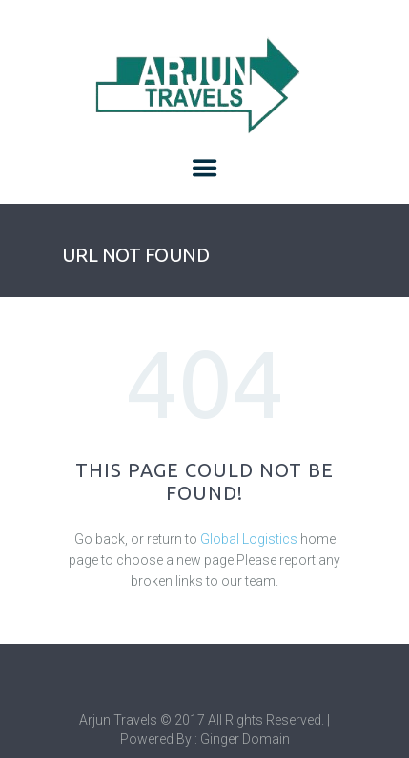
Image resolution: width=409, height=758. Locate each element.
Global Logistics (248, 539)
